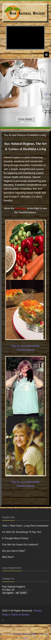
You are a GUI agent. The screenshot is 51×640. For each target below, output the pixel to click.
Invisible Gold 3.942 (25, 634)
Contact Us (8, 578)
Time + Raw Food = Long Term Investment (25, 525)
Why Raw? (8, 557)
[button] (4, 93)
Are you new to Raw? (13, 550)
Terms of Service (20, 614)
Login (25, 638)
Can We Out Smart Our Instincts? (20, 544)
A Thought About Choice (15, 538)
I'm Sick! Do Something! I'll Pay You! (21, 532)
